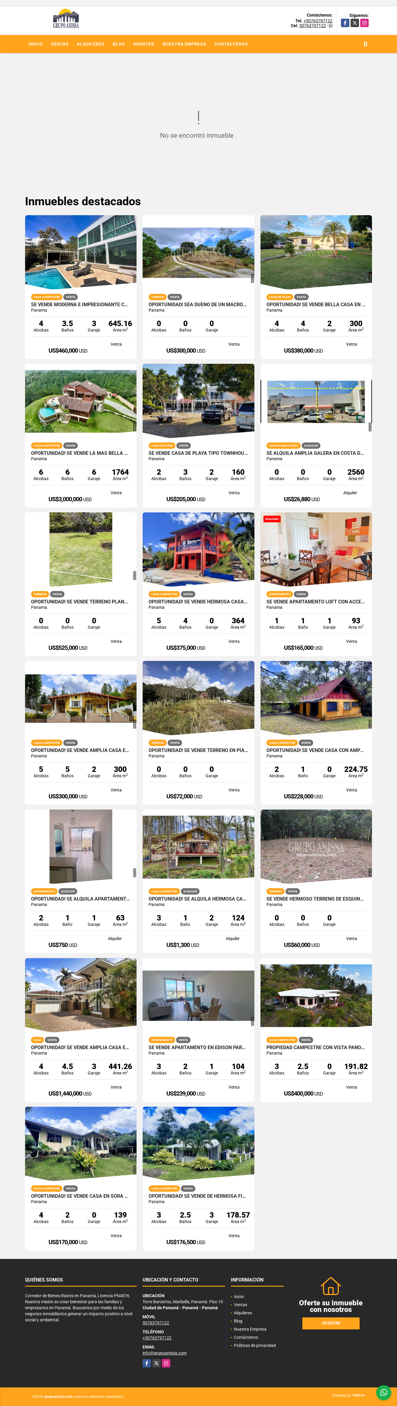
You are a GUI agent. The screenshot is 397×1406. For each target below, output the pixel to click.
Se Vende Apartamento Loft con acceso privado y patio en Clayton (316, 601)
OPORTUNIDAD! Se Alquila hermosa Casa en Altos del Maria (198, 899)
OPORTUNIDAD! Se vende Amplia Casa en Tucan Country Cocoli (81, 1047)
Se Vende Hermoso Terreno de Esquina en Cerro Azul (316, 899)
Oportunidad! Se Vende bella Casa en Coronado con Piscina (316, 304)
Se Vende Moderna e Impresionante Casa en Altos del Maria (81, 304)
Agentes (143, 44)
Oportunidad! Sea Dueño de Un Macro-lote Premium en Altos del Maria (198, 304)
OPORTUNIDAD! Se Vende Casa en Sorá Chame (81, 1196)
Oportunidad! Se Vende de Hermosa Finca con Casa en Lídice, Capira (198, 1196)
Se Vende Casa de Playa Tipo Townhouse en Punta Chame (198, 453)
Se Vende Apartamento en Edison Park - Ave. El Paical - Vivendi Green (198, 1047)
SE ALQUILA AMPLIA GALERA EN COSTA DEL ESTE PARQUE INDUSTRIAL (316, 453)
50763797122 (312, 25)
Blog (119, 44)
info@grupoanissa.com (165, 1353)
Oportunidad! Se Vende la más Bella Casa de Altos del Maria (81, 453)
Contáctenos (231, 44)
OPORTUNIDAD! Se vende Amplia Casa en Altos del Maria (81, 750)
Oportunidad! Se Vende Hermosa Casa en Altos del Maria (198, 601)
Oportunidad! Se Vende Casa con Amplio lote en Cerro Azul (316, 750)
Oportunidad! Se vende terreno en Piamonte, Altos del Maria (198, 750)
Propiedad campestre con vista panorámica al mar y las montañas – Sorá (316, 1047)
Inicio (36, 44)
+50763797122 (318, 20)
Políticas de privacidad (255, 1345)
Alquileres (91, 44)
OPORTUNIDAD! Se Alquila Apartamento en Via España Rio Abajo (81, 899)
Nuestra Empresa (184, 44)
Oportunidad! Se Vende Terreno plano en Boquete (81, 601)
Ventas (60, 44)
